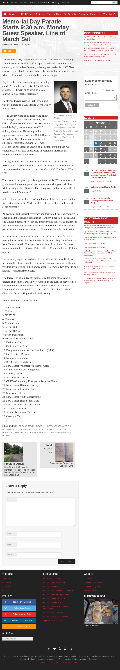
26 (86, 131)
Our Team (14, 3)
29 (101, 131)
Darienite (88, 578)
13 (101, 143)
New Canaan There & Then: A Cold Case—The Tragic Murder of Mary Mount (100, 56)
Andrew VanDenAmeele (57, 426)
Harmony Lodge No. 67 (14, 432)
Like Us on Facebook (17, 602)
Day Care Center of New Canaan (36, 429)
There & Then (54, 14)
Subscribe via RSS (17, 626)
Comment (10, 500)
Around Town (26, 426)
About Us (5, 3)
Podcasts (83, 14)
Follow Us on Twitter (17, 608)
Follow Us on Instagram (18, 620)
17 (86, 149)
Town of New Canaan (51, 578)
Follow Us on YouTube (17, 614)
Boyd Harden (9, 429)
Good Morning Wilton (93, 586)
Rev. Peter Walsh (60, 432)
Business (40, 14)
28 (96, 131)
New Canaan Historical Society (55, 617)
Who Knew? (109, 14)
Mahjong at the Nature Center (104, 187)
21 (105, 149)
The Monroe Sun (91, 590)
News (14, 14)
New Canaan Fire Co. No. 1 (53, 598)
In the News (23, 3)
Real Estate (27, 14)
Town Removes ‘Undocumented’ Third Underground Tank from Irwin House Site (98, 44)
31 (86, 161)
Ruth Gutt (7, 436)
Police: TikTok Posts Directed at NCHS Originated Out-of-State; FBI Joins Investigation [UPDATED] (100, 261)
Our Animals (70, 14)
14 (105, 143)
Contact (32, 3)
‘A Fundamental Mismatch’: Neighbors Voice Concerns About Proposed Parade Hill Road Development (99, 253)
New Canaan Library (50, 586)
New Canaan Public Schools (54, 582)
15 (110, 143)
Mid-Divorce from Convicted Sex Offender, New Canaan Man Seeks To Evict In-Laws (99, 50)
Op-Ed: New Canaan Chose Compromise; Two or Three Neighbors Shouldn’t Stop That (100, 233)
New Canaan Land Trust (52, 602)
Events (96, 14)
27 (91, 131)
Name (11, 534)
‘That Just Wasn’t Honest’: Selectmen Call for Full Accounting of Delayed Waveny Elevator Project (100, 280)
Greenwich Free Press (93, 582)
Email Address (100, 93)
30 (105, 131)
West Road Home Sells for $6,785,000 (97, 60)
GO (114, 3)
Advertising (55, 3)
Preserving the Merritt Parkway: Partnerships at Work (102, 200)
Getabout (61, 429)
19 (96, 149)
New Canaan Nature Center (53, 613)
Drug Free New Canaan (52, 621)
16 (115, 143)
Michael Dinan (11, 45)
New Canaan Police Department (55, 594)
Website (9, 554)
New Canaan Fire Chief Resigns (95, 243)
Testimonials (66, 3)
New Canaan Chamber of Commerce (57, 590)
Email (11, 544)
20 (101, 149)
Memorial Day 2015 (38, 432)
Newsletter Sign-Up (43, 3)
